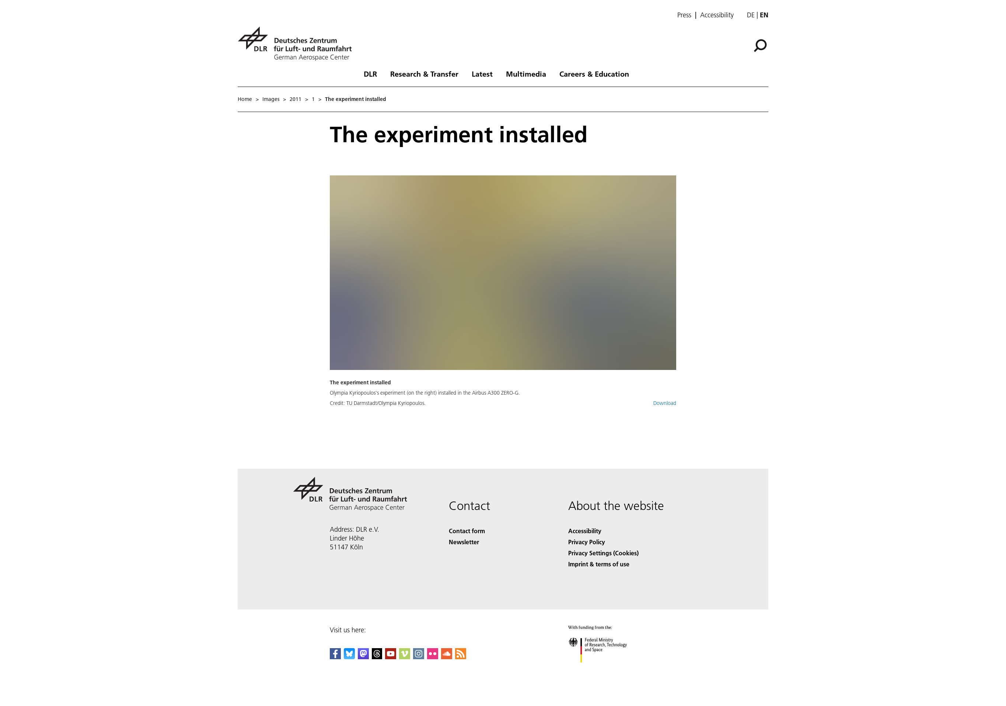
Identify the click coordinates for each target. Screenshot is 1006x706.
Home (245, 99)
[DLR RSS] (460, 657)
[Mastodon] (363, 657)
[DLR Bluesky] (349, 657)
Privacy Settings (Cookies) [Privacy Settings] (603, 553)
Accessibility (717, 15)
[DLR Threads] (377, 657)
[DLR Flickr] (432, 657)
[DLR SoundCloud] (446, 657)
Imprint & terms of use (598, 564)
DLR (370, 73)
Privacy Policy (586, 542)
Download (664, 403)
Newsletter (464, 542)
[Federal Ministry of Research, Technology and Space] (604, 669)
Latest (482, 73)
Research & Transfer (424, 73)
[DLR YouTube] (390, 657)
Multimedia (526, 73)
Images (270, 99)
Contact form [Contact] (467, 531)
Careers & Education (594, 73)
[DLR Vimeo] (404, 657)
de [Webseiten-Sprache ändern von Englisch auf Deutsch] (751, 15)
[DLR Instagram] (418, 657)
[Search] (760, 45)
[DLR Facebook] (335, 657)
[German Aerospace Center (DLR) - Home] (298, 44)
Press (684, 15)
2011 (295, 99)
